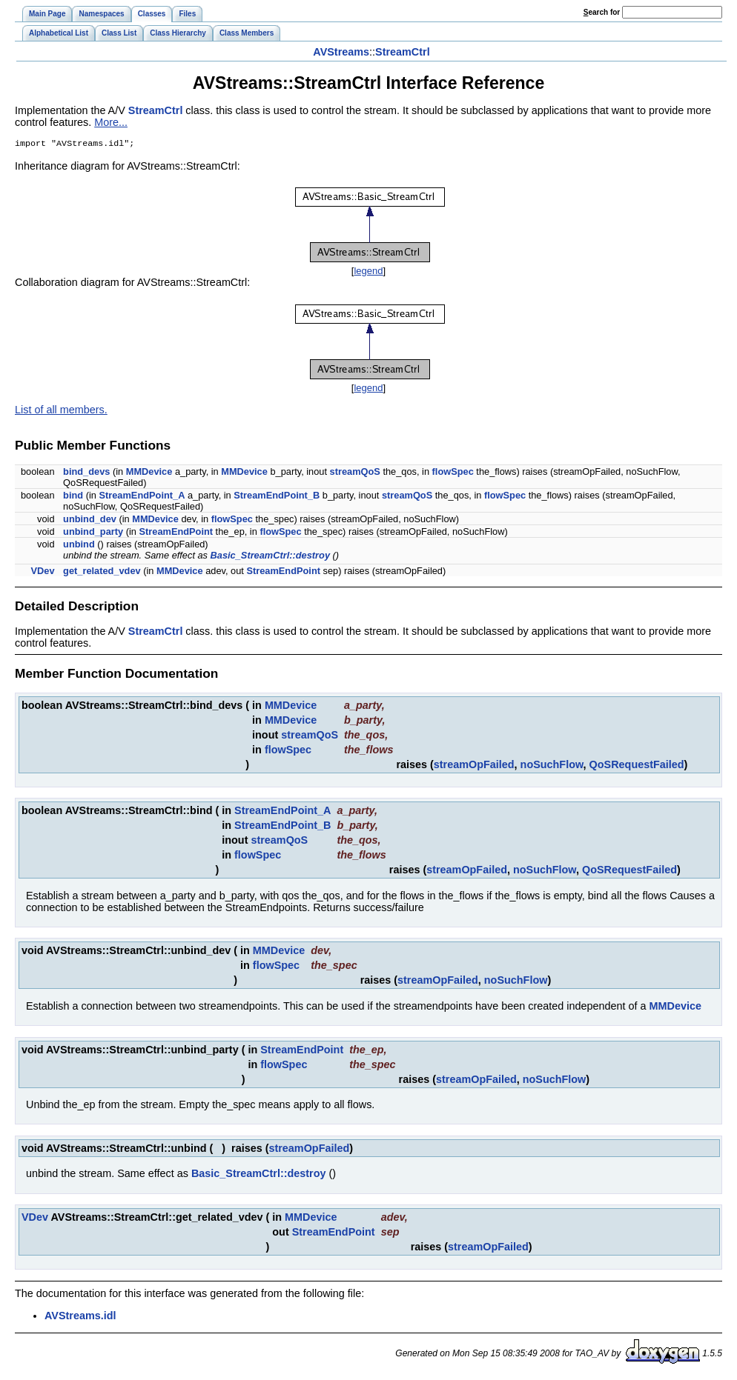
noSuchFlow (552, 766)
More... (111, 122)
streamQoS (355, 473)
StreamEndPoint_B (277, 496)
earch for (601, 12)
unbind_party (93, 533)
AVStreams (341, 52)
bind (73, 496)
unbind (79, 545)
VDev (43, 572)
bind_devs (86, 473)
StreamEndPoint (176, 533)
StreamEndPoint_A (142, 496)
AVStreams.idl (80, 1317)
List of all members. (61, 411)
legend (368, 272)
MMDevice (149, 473)
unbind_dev (89, 520)
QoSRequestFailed (636, 766)
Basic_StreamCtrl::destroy (270, 556)
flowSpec (453, 473)
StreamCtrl (402, 52)
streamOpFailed (474, 766)
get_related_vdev (102, 572)
